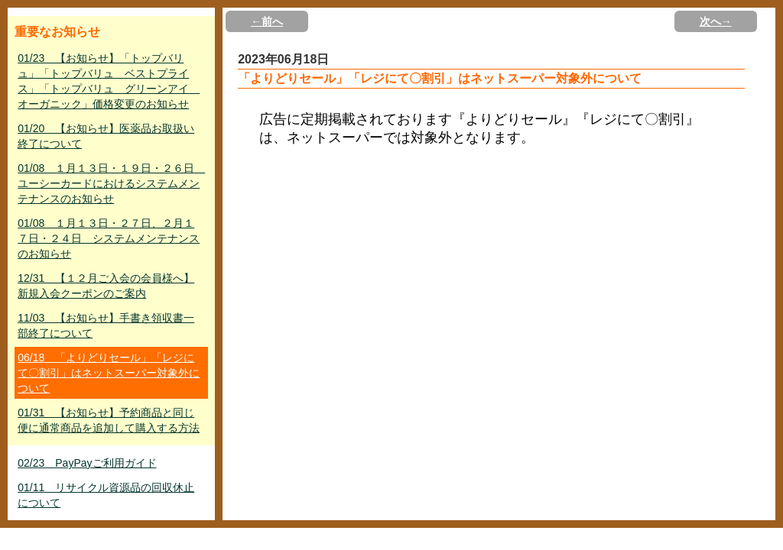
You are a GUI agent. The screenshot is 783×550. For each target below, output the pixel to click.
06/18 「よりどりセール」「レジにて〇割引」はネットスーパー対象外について (109, 372)
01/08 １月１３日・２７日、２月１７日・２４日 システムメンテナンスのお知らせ (109, 238)
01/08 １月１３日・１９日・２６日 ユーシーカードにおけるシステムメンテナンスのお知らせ (111, 183)
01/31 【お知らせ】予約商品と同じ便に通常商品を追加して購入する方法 (109, 420)
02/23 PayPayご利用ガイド (87, 463)
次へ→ (716, 21)
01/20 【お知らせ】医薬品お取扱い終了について (106, 136)
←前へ (267, 21)
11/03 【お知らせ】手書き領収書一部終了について (106, 325)
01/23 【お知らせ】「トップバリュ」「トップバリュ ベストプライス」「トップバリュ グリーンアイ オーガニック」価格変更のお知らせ (109, 81)
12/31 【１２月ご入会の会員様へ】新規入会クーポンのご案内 (106, 285)
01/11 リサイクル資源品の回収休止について (106, 495)
